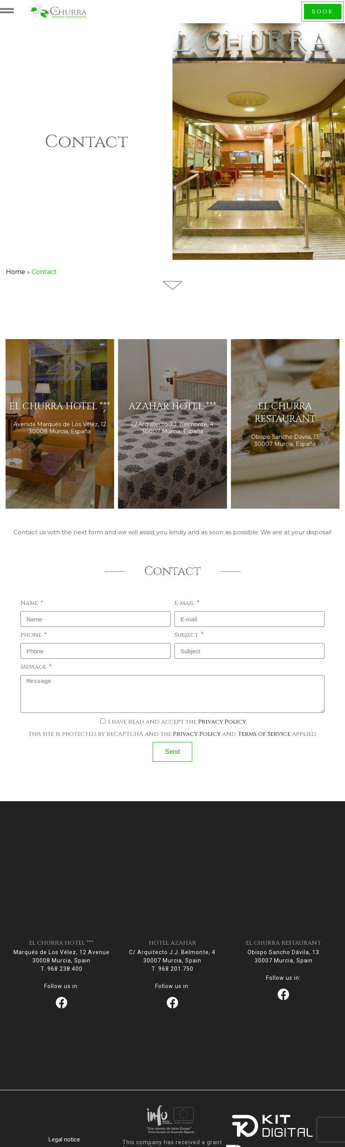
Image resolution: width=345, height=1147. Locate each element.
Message (34, 670)
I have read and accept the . (177, 725)
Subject (187, 638)
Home (15, 275)
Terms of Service (264, 737)
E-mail (185, 606)
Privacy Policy (222, 725)
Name (30, 606)
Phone (32, 638)
